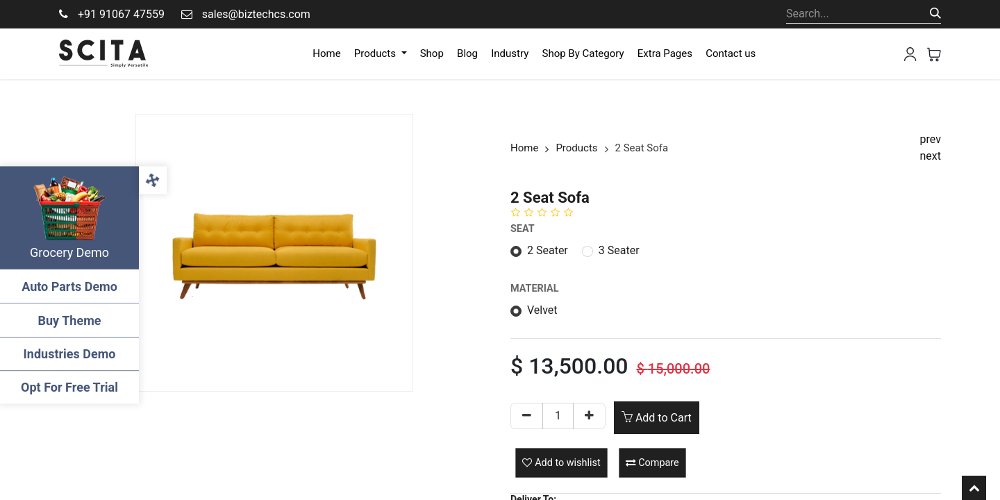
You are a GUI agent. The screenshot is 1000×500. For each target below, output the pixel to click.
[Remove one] (526, 416)
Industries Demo (70, 354)
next (931, 155)
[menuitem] (326, 53)
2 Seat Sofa (642, 148)
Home (524, 148)
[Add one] (589, 416)
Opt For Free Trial (69, 387)
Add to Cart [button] (657, 417)
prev (930, 139)
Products (576, 148)
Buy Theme (69, 320)
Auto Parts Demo (69, 286)
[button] (561, 462)
